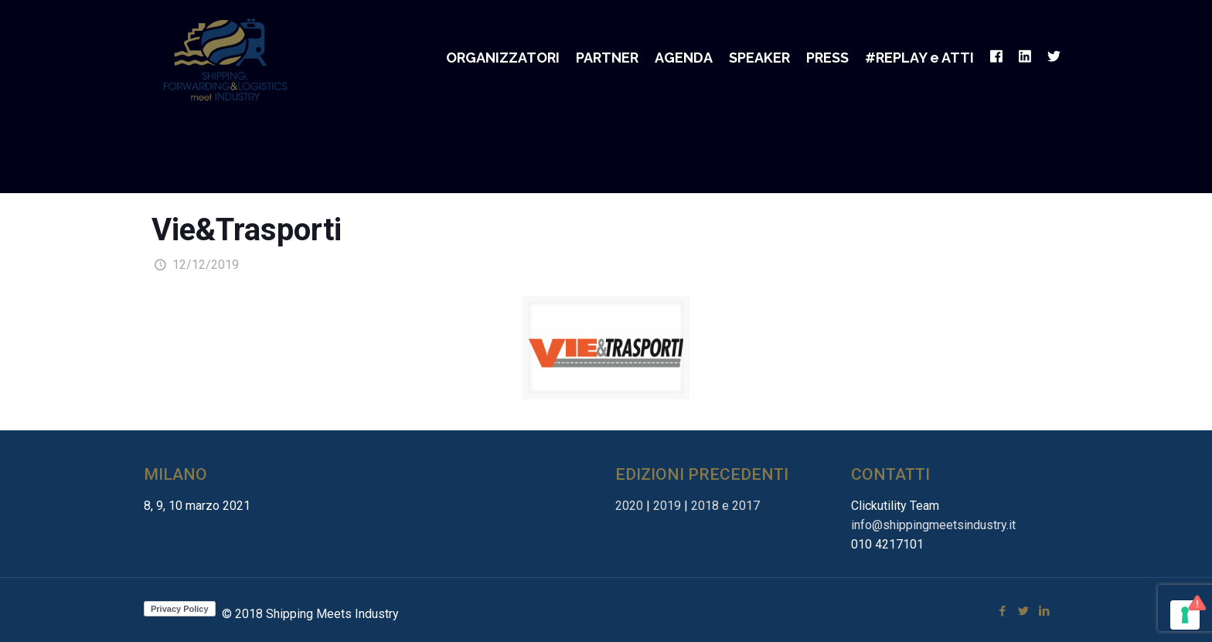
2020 (629, 505)
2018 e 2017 (725, 505)
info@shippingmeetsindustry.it (933, 525)
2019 (667, 505)
